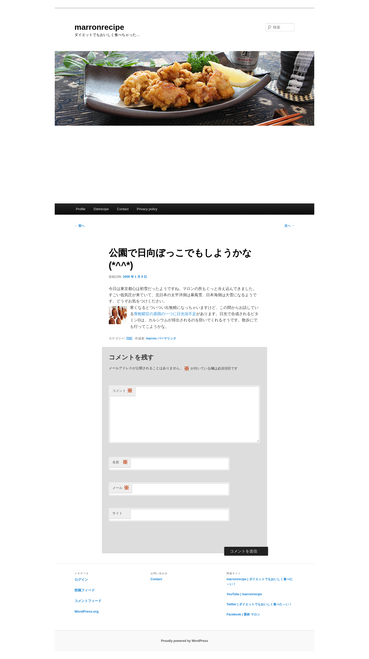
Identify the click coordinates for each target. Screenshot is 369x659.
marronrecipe (99, 27)
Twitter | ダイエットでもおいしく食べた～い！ (259, 604)
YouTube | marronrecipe (244, 594)
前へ (79, 226)
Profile (80, 209)
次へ (289, 226)
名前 (120, 462)
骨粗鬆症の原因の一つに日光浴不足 (165, 313)
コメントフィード (87, 601)
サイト (117, 513)
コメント (122, 391)
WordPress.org (86, 611)
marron (151, 338)
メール (120, 488)
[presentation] (148, 534)
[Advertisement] (184, 164)
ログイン (81, 580)
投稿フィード (84, 590)
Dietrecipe (101, 209)
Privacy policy (147, 209)
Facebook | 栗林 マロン (243, 614)
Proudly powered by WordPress (184, 641)
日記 (129, 338)
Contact (123, 209)
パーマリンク (167, 338)
